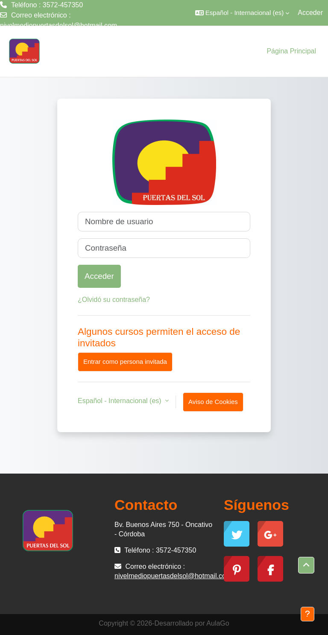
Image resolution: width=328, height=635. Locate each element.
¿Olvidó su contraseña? (114, 299)
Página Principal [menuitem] (291, 51)
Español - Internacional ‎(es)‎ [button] (120, 400)
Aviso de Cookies (213, 401)
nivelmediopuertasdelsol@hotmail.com (58, 25)
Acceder (310, 12)
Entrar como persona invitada (125, 361)
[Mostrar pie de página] (307, 614)
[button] (242, 13)
